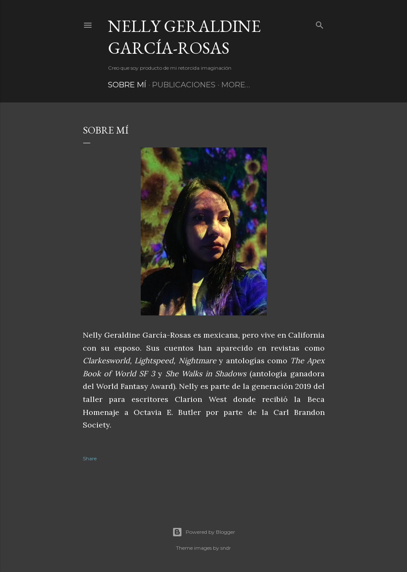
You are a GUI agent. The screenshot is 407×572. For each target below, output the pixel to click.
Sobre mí (127, 84)
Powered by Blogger (203, 532)
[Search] (320, 23)
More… (235, 84)
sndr (226, 548)
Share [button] (90, 458)
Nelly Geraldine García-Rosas (184, 37)
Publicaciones (183, 84)
